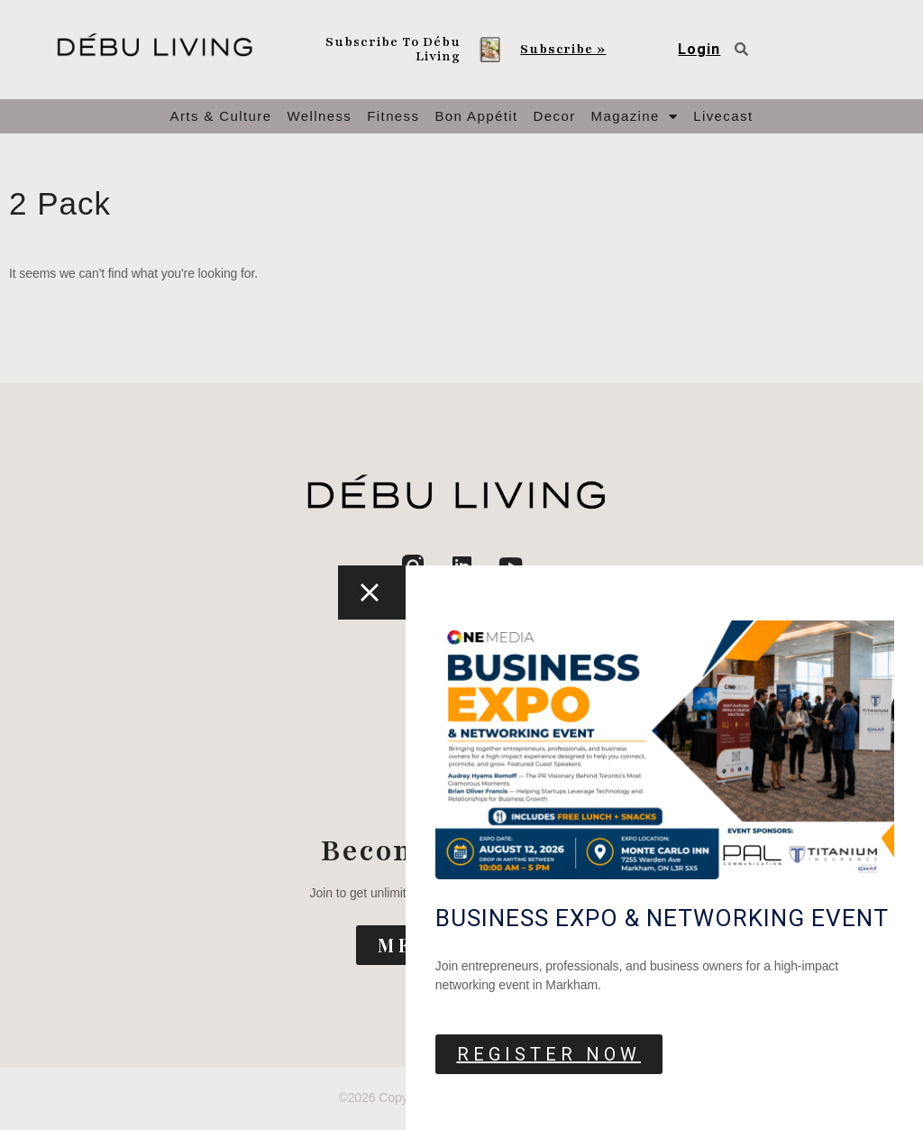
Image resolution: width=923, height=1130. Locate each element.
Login (699, 49)
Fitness (393, 116)
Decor (555, 116)
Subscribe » (563, 49)
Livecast (723, 116)
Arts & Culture (221, 116)
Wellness (319, 116)
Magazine (635, 116)
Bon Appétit (475, 116)
